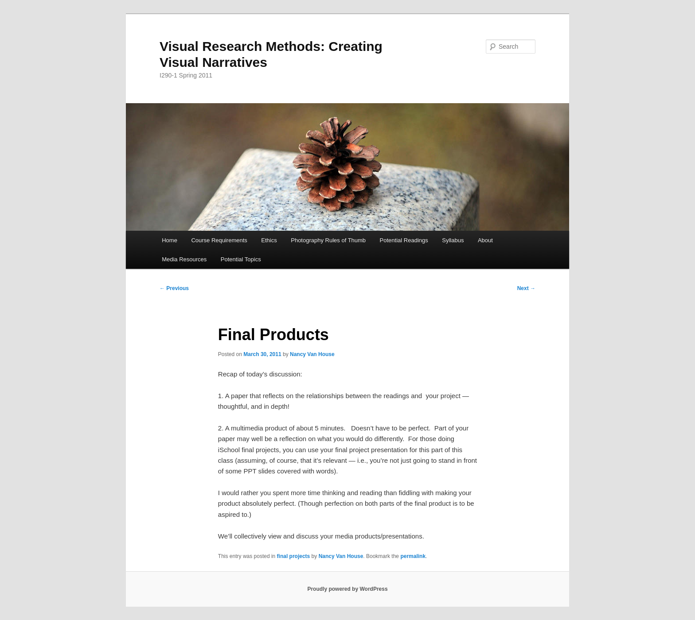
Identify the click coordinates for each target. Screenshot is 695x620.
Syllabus (453, 240)
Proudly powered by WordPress (347, 589)
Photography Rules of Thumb (328, 240)
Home (169, 240)
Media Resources (184, 259)
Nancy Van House (312, 354)
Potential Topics (241, 259)
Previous (174, 288)
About (485, 240)
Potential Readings (404, 240)
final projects (293, 556)
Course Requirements (219, 240)
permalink (413, 556)
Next (526, 288)
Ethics (269, 240)
